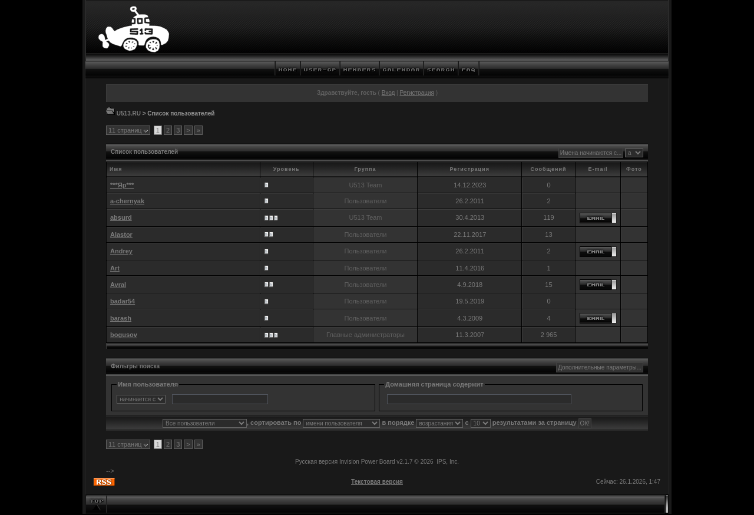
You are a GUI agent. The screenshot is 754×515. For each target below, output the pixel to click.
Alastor (121, 234)
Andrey (121, 251)
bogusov (123, 334)
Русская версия (316, 461)
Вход (388, 93)
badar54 (122, 301)
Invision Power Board (367, 461)
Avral (118, 284)
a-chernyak (127, 200)
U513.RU (129, 113)
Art (115, 268)
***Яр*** (122, 185)
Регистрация (416, 93)
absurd (121, 217)
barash (120, 318)
